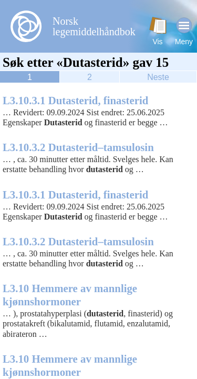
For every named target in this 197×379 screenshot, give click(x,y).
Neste (158, 77)
